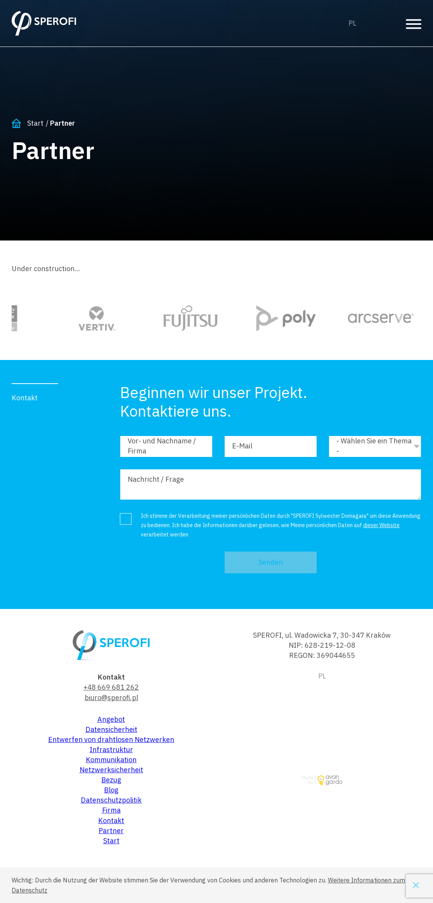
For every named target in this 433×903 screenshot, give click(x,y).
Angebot (111, 719)
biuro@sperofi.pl (111, 697)
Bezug (111, 779)
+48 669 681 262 (111, 687)
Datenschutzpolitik (111, 800)
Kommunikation (111, 759)
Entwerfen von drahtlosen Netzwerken (111, 739)
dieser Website (381, 525)
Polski (352, 23)
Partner (111, 830)
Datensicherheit (111, 729)
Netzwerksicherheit (111, 769)
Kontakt (111, 820)
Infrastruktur (111, 749)
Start (35, 123)
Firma (111, 810)
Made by (307, 780)
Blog (111, 789)
